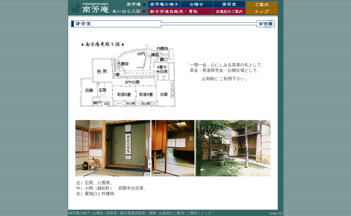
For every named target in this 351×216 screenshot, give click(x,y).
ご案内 (192, 213)
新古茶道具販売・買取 (138, 213)
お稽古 (98, 213)
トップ (206, 213)
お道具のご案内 (171, 213)
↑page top (276, 213)
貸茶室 (111, 213)
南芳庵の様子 (79, 213)
